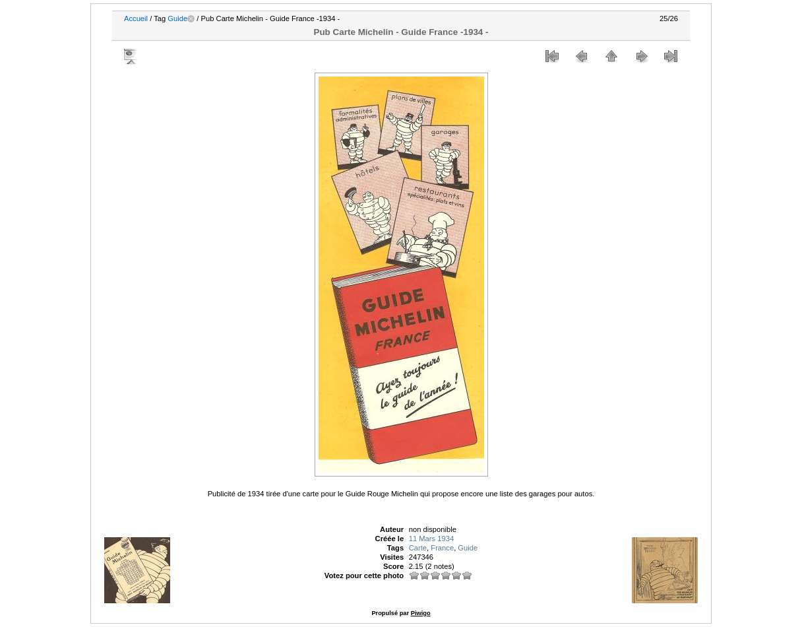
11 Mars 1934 (431, 539)
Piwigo (421, 613)
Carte (418, 548)
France (442, 548)
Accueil (136, 18)
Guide (177, 18)
